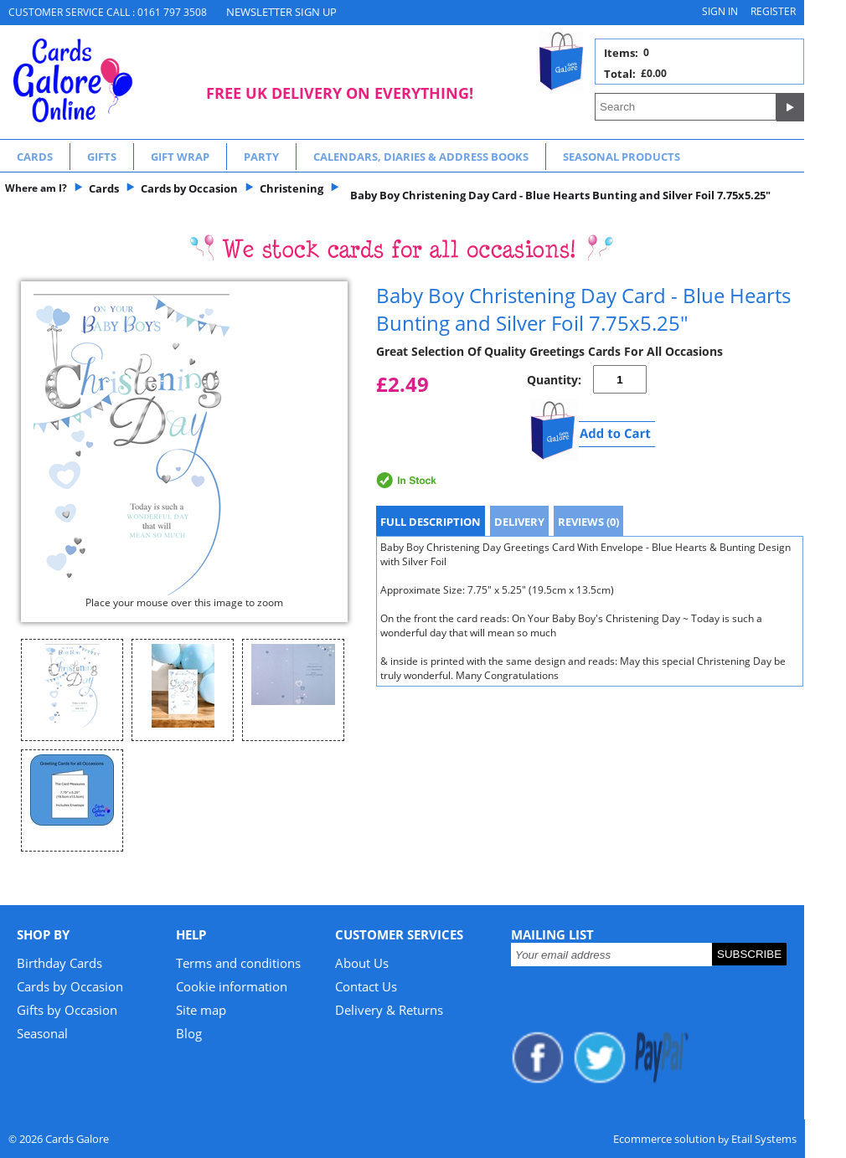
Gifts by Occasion (67, 1009)
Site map (201, 1009)
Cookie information (231, 986)
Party (261, 156)
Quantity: (554, 380)
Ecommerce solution (664, 1138)
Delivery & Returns (389, 1009)
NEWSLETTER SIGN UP (281, 11)
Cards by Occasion (70, 986)
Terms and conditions (238, 963)
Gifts (101, 156)
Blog (189, 1033)
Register (773, 11)
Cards (35, 156)
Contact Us (366, 986)
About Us (362, 963)
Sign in (720, 11)
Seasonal (42, 1033)
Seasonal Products (621, 156)
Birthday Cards (59, 963)
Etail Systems (764, 1138)
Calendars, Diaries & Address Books (421, 156)
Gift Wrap (180, 156)
